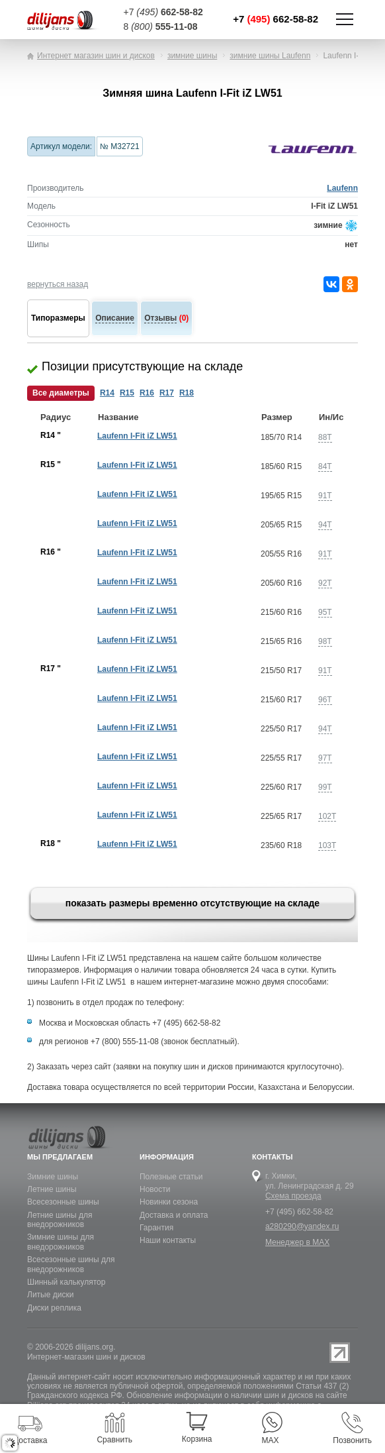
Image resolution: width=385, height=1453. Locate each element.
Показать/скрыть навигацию (344, 19)
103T (327, 845)
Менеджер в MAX (297, 1242)
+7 (275, 19)
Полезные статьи (171, 1176)
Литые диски (50, 1294)
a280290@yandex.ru (302, 1226)
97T (325, 758)
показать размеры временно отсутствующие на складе (192, 903)
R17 (166, 393)
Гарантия (156, 1227)
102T (327, 816)
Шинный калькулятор (66, 1282)
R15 (127, 393)
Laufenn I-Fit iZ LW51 (137, 436)
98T (325, 641)
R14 (107, 393)
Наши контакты (168, 1240)
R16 (147, 393)
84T (325, 466)
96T (325, 699)
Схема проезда (293, 1196)
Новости (155, 1189)
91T (325, 495)
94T (325, 524)
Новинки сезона (169, 1202)
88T (325, 437)
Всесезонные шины (63, 1202)
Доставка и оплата (174, 1215)
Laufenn (342, 188)
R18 (186, 393)
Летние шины (52, 1189)
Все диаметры (60, 393)
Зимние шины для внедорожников (60, 1241)
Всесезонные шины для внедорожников (70, 1264)
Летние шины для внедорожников (59, 1220)
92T (325, 583)
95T (325, 612)
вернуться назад (57, 284)
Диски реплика (54, 1308)
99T (325, 787)
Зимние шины (52, 1176)
